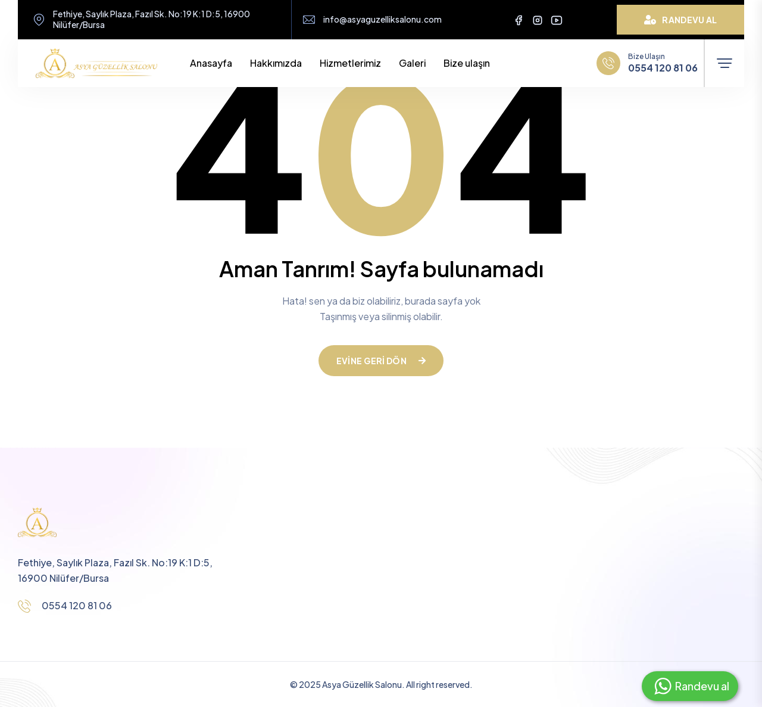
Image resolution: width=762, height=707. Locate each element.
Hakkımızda (276, 63)
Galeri (412, 63)
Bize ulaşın (467, 63)
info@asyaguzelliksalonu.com (382, 19)
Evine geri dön (381, 360)
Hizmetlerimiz (350, 63)
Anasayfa (211, 63)
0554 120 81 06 (663, 68)
